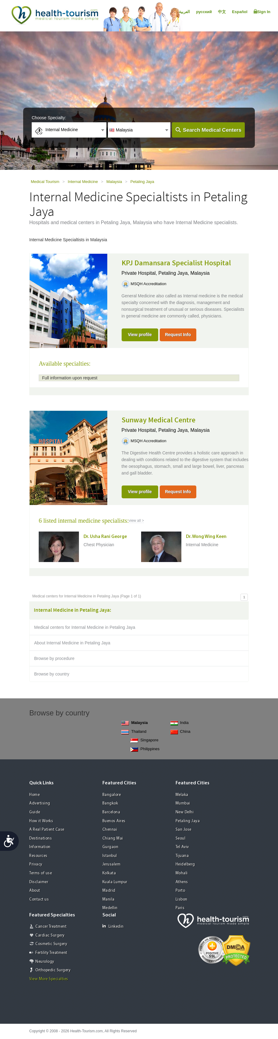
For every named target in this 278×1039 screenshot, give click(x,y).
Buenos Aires (114, 821)
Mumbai (183, 803)
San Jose (183, 830)
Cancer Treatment (50, 927)
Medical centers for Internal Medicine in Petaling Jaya (84, 627)
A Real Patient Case (46, 830)
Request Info (178, 334)
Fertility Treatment (51, 953)
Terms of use (40, 873)
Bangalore (111, 795)
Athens (182, 882)
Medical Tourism (45, 181)
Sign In (262, 11)
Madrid (109, 891)
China (180, 731)
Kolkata (109, 873)
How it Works (41, 821)
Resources (38, 856)
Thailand (133, 731)
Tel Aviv (182, 847)
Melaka (182, 795)
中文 (222, 11)
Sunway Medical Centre (158, 420)
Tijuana (182, 856)
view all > (136, 520)
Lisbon (181, 899)
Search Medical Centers (212, 130)
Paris (180, 908)
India (179, 723)
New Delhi (185, 812)
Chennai (109, 830)
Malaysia (114, 181)
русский (204, 11)
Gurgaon (110, 847)
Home (34, 795)
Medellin (110, 908)
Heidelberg (185, 864)
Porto (180, 891)
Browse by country (51, 674)
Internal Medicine (83, 181)
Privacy (35, 864)
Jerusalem (111, 864)
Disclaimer (38, 882)
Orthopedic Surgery (52, 970)
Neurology (44, 962)
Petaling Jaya (142, 181)
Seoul (181, 838)
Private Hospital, (140, 273)
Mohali (182, 873)
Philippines (144, 749)
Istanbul (109, 856)
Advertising (39, 803)
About (34, 891)
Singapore (144, 740)
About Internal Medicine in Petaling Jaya (72, 642)
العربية (184, 11)
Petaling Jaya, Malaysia (184, 273)
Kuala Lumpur (114, 882)
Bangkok (110, 803)
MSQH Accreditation (148, 283)
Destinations (40, 838)
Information (40, 847)
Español (240, 11)
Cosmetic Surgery (51, 944)
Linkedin (113, 926)
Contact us (39, 899)
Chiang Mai (112, 838)
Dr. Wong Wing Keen (206, 537)
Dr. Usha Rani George (105, 537)
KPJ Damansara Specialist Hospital (176, 263)
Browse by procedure (54, 658)
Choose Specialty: (49, 117)
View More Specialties (48, 979)
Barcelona (111, 812)
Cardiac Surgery (50, 935)
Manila (108, 899)
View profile (139, 334)
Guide (34, 812)
